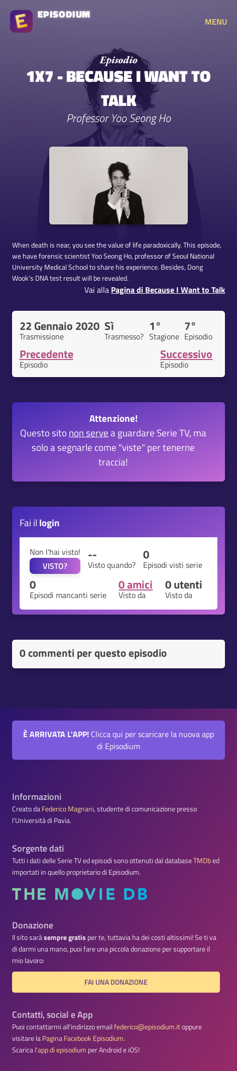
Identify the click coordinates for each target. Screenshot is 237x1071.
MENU (216, 22)
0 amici (135, 584)
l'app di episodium (60, 1049)
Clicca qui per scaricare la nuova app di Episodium (118, 740)
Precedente (46, 354)
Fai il (40, 522)
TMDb (202, 860)
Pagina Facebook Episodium (83, 1038)
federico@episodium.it (147, 1026)
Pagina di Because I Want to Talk (168, 290)
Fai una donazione (116, 982)
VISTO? (55, 566)
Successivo (186, 354)
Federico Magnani (68, 808)
